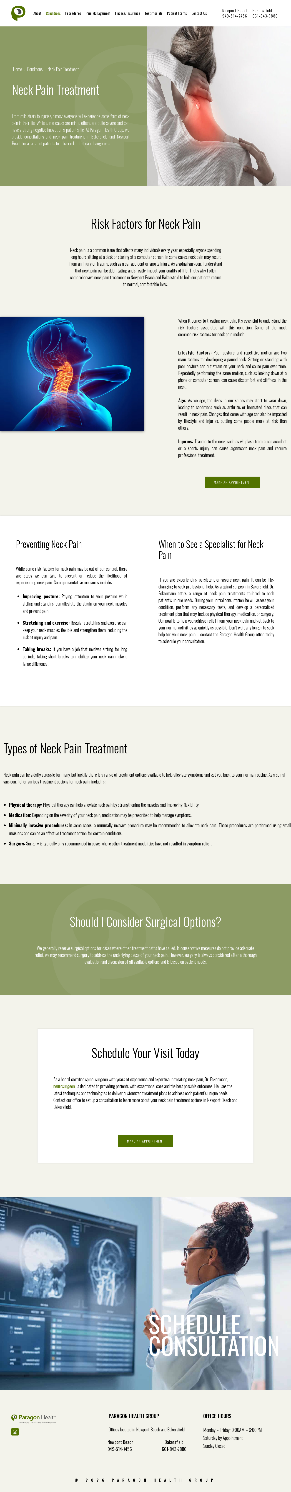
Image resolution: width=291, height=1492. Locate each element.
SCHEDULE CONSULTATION (210, 1335)
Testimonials (154, 13)
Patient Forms (177, 13)
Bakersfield (262, 10)
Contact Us (199, 13)
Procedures (73, 13)
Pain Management (98, 13)
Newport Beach (235, 10)
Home (17, 69)
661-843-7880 (265, 16)
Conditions (53, 13)
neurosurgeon (64, 1086)
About (37, 13)
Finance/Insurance (127, 13)
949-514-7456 (234, 16)
